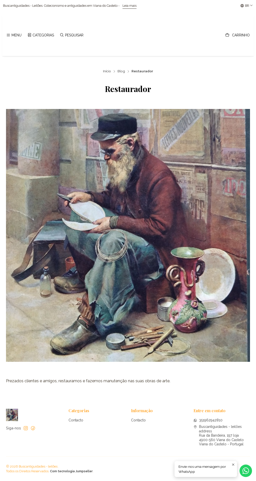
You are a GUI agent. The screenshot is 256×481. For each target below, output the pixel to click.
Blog (121, 71)
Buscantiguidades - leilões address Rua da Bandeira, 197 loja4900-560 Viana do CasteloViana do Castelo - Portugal (219, 435)
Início (107, 71)
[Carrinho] (237, 35)
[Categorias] (40, 35)
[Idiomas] (246, 6)
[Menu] (13, 35)
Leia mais (107, 5)
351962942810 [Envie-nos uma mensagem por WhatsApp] (208, 420)
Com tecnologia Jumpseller (71, 471)
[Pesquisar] (71, 35)
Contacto (75, 420)
